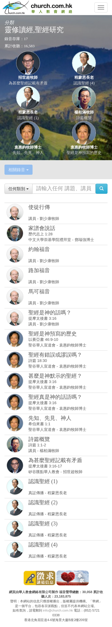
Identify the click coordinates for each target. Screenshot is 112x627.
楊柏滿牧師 (84, 112)
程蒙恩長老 (84, 77)
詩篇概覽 (84, 118)
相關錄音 (18, 169)
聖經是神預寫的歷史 (84, 152)
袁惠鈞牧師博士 (28, 147)
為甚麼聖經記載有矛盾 (28, 83)
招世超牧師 (28, 77)
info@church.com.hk (58, 610)
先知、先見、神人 (28, 152)
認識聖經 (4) (84, 83)
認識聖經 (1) (28, 118)
